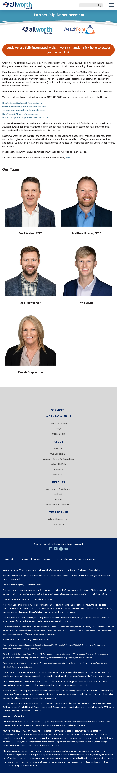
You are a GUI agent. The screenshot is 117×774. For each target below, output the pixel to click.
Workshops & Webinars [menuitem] (58, 490)
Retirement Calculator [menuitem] (58, 505)
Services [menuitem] (57, 410)
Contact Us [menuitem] (58, 525)
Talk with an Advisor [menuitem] (58, 520)
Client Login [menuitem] (58, 434)
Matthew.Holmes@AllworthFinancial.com (24, 107)
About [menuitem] (58, 442)
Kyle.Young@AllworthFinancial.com (20, 115)
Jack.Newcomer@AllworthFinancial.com (23, 111)
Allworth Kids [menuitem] (58, 465)
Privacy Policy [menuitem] (9, 560)
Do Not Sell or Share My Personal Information (76, 560)
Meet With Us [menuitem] (58, 513)
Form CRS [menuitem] (58, 475)
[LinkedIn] (51, 550)
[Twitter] (56, 550)
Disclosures (82, 571)
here (67, 158)
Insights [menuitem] (58, 482)
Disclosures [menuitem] (24, 560)
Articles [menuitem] (58, 500)
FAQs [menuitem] (58, 429)
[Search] (91, 5)
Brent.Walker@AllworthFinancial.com (22, 104)
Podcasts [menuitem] (58, 495)
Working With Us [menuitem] (58, 417)
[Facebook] (61, 550)
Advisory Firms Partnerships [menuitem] (58, 459)
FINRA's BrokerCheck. (15, 580)
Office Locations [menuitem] (58, 424)
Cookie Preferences (42, 560)
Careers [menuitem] (58, 470)
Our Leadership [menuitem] (58, 454)
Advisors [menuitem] (58, 449)
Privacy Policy (94, 571)
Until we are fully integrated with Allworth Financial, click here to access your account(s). (58, 50)
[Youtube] (66, 550)
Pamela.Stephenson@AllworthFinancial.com (25, 118)
